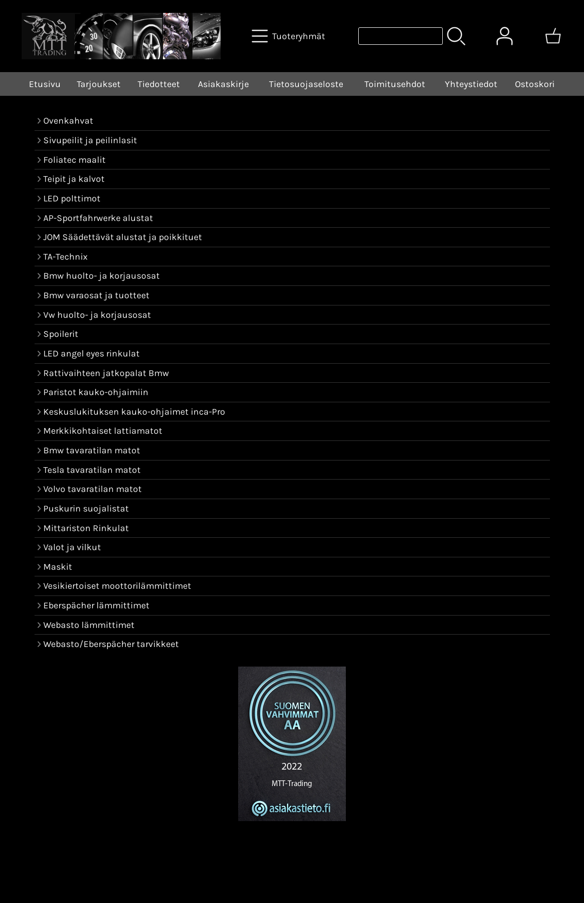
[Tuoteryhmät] (289, 36)
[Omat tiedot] (504, 36)
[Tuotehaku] (400, 36)
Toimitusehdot (394, 84)
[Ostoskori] (553, 36)
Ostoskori (535, 84)
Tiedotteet (159, 84)
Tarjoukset (99, 84)
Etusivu (45, 84)
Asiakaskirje (223, 84)
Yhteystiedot (471, 84)
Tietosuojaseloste (306, 84)
